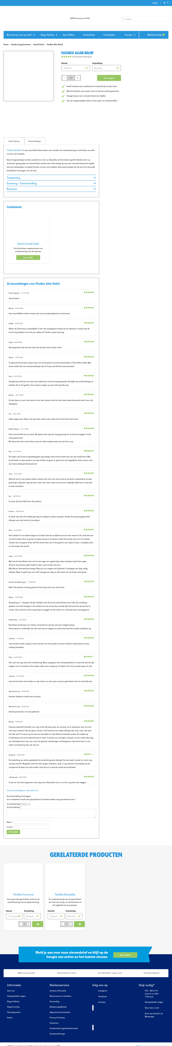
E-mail (10, 826)
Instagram (99, 990)
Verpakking (97, 63)
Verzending (54, 1001)
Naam (10, 821)
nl (165, 2)
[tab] (14, 141)
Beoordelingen (34, 141)
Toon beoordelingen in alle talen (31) (22, 790)
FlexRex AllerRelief (14, 150)
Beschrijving (14, 141)
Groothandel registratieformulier (64, 1028)
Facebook (99, 996)
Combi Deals (89, 34)
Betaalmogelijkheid (58, 1006)
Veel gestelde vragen (16, 995)
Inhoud (64, 63)
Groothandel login (57, 1033)
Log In (155, 3)
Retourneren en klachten (60, 995)
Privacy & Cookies (57, 1017)
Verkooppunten (14, 1012)
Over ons (11, 990)
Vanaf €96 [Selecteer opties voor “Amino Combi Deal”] (28, 257)
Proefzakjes (109, 34)
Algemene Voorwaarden (60, 1012)
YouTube (98, 1002)
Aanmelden (125, 955)
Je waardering (13, 803)
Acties (9, 1017)
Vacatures (54, 1022)
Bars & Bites (68, 34)
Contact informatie (58, 990)
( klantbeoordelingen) (82, 57)
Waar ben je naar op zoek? (19, 34)
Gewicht (51, 910)
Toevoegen (109, 78)
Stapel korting (13, 1006)
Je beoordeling (14, 807)
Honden (128, 34)
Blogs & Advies (47, 34)
